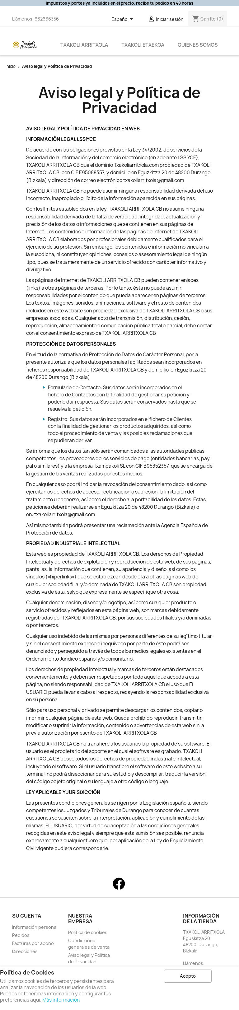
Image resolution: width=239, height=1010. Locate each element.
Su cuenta (26, 915)
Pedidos (21, 935)
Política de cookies (87, 932)
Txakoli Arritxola (84, 45)
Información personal (34, 927)
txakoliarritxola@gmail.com (64, 514)
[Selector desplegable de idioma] (123, 19)
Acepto (188, 976)
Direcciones (25, 951)
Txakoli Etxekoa (142, 45)
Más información (61, 1000)
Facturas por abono (33, 943)
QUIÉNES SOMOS (198, 45)
